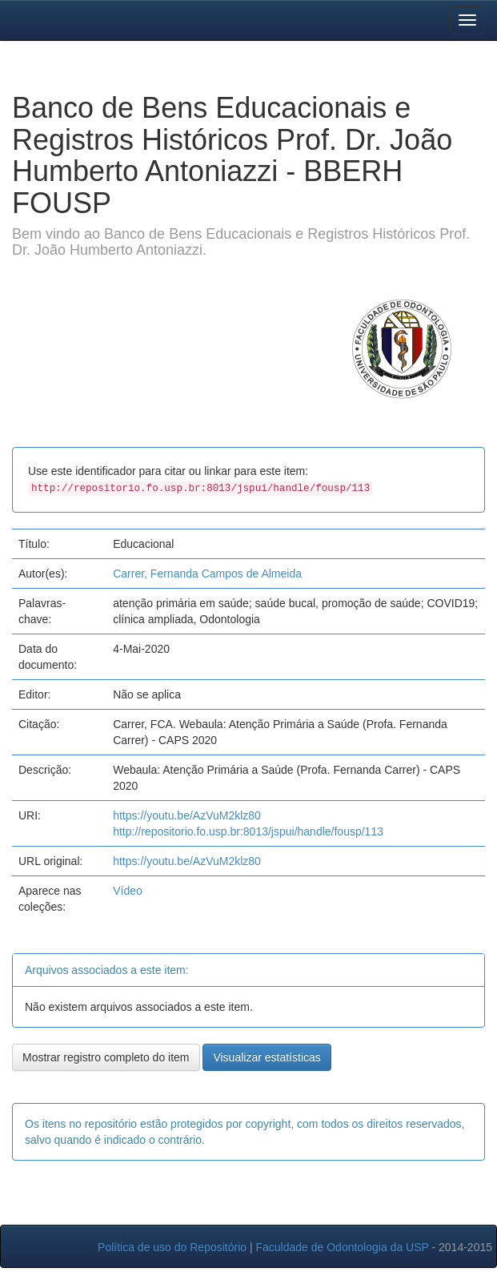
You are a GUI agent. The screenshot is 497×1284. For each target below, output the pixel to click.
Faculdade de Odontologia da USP (341, 1247)
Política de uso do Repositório (172, 1247)
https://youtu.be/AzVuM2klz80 (187, 815)
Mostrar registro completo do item (106, 1057)
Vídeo (127, 890)
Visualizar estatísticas (266, 1057)
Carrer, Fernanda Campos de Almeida (207, 573)
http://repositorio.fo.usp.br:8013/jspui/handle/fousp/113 (248, 831)
